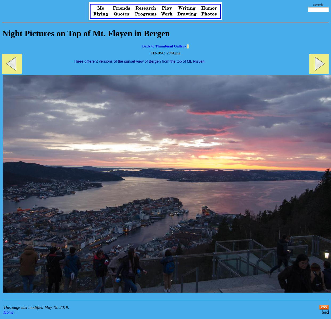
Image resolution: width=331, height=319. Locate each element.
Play (167, 8)
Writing (186, 8)
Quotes (121, 14)
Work (167, 14)
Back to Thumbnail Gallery (164, 46)
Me (100, 8)
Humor (209, 8)
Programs (146, 14)
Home (8, 312)
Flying (100, 14)
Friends (121, 8)
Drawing (187, 14)
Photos (209, 14)
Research (146, 8)
